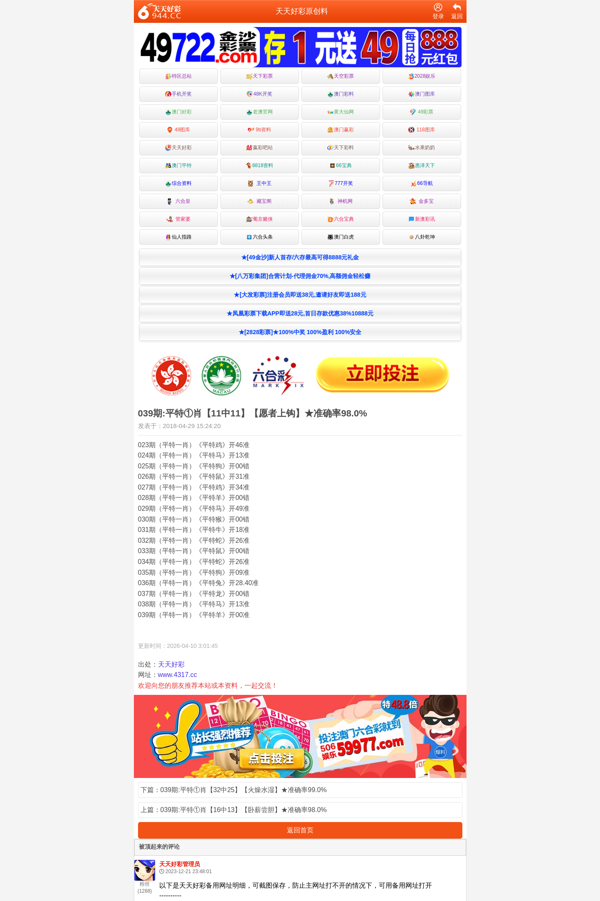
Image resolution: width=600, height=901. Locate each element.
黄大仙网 (340, 112)
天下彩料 (340, 148)
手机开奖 (178, 94)
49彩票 (422, 112)
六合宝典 (340, 219)
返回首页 (300, 830)
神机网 (340, 201)
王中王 (259, 183)
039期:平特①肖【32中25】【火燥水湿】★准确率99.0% (243, 789)
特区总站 (178, 76)
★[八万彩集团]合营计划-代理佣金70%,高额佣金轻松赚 (300, 276)
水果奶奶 (421, 148)
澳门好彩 (178, 112)
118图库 (421, 130)
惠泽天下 (421, 165)
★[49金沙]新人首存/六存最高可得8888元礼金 (300, 257)
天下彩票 (259, 76)
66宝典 (340, 165)
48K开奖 (259, 94)
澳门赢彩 (340, 130)
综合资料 (178, 183)
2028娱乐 (422, 76)
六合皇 (178, 201)
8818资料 (260, 165)
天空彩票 (340, 76)
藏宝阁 (259, 201)
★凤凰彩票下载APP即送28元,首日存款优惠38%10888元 (300, 313)
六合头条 (259, 237)
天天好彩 (178, 148)
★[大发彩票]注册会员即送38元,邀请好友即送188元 (300, 294)
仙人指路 (178, 237)
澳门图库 (421, 94)
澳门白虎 (340, 237)
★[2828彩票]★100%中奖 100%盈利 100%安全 (300, 332)
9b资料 (260, 130)
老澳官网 (259, 112)
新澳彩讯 (421, 219)
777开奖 (340, 183)
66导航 (421, 183)
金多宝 (422, 201)
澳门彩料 (340, 94)
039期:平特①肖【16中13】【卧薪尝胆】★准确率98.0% (243, 809)
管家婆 (178, 219)
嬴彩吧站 (259, 148)
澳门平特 (178, 165)
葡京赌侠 (259, 219)
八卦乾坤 (421, 237)
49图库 (178, 130)
